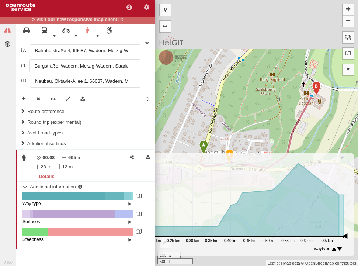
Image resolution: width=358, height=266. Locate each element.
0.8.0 (7, 262)
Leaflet (274, 263)
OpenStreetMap (319, 263)
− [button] (348, 21)
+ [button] (348, 10)
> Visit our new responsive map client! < (77, 19)
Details (46, 176)
